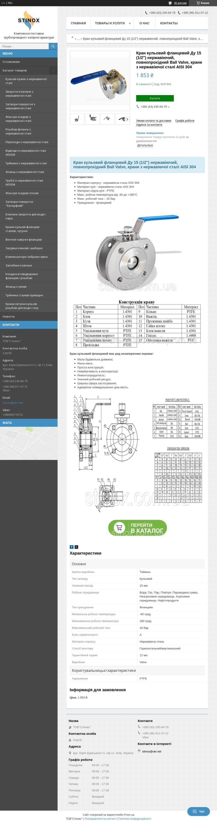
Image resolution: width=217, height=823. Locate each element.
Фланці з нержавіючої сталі (25, 172)
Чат (199, 811)
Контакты (168, 23)
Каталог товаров (15, 70)
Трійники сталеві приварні (24, 295)
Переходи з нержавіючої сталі (27, 142)
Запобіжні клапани (19, 265)
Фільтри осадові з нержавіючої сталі (18, 119)
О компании (11, 62)
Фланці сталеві (16, 287)
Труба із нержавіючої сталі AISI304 (24, 182)
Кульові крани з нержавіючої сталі (26, 81)
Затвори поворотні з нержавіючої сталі (20, 106)
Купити (155, 98)
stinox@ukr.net (13, 403)
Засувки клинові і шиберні (24, 248)
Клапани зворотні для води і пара (26, 216)
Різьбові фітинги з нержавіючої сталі (18, 131)
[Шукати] (53, 46)
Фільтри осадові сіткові (22, 193)
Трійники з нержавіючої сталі (26, 163)
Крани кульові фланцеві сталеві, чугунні (22, 229)
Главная (78, 23)
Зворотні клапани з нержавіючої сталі (19, 94)
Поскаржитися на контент (100, 818)
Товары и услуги (110, 23)
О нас (144, 23)
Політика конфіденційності (134, 818)
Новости (9, 316)
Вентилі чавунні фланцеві (24, 239)
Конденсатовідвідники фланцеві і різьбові (22, 276)
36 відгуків (180, 3)
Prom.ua (129, 814)
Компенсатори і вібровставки (27, 257)
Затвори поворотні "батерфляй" (19, 204)
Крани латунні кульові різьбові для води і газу (22, 306)
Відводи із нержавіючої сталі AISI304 (26, 153)
